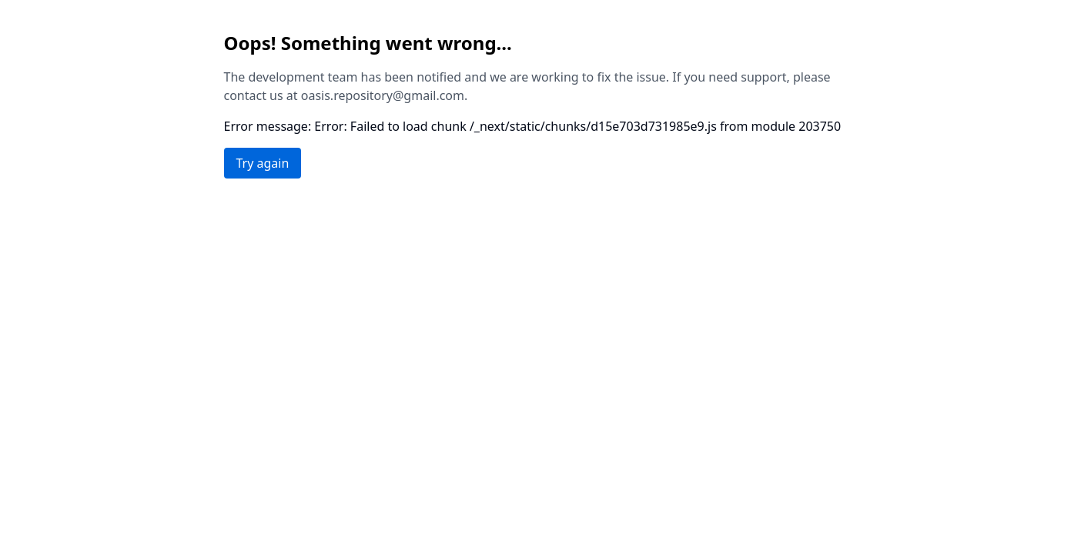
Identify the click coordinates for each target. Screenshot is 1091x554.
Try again (262, 163)
